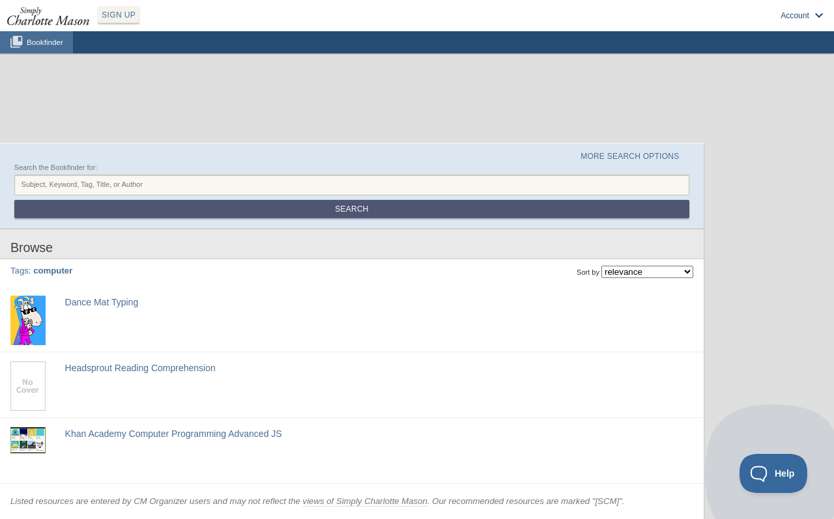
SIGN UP (119, 15)
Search (351, 209)
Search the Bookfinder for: (56, 167)
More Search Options (630, 156)
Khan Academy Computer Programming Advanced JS (173, 433)
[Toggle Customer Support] (774, 473)
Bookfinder (45, 42)
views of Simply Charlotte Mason (365, 501)
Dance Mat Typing (102, 302)
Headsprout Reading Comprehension (140, 368)
